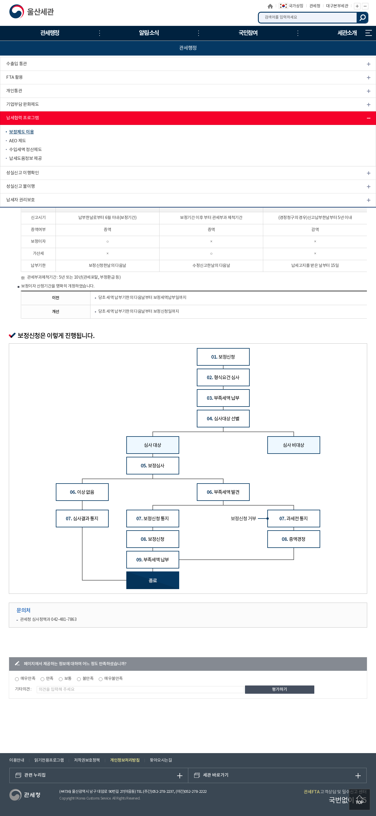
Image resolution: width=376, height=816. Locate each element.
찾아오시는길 (161, 760)
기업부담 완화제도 (22, 104)
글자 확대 (357, 6)
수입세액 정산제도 (25, 149)
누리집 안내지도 (368, 33)
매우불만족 (113, 678)
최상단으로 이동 (359, 799)
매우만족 (28, 678)
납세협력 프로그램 (22, 118)
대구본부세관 (337, 6)
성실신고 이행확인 (22, 172)
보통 (68, 678)
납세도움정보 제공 (25, 158)
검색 (362, 18)
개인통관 (14, 90)
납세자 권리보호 (20, 200)
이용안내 (16, 760)
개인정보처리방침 (125, 760)
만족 (49, 678)
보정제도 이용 (21, 132)
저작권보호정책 (87, 760)
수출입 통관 (16, 63)
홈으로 (270, 6)
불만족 (88, 678)
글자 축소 (365, 6)
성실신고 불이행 (20, 186)
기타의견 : (23, 689)
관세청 (314, 6)
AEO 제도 (17, 140)
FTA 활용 (14, 77)
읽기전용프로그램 (49, 760)
